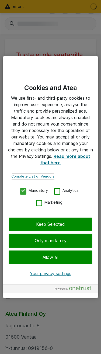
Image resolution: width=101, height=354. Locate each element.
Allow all (50, 257)
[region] (50, 177)
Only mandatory (51, 240)
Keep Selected (50, 224)
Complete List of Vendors (33, 176)
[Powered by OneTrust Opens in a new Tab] (75, 289)
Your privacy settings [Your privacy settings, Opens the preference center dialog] (50, 273)
